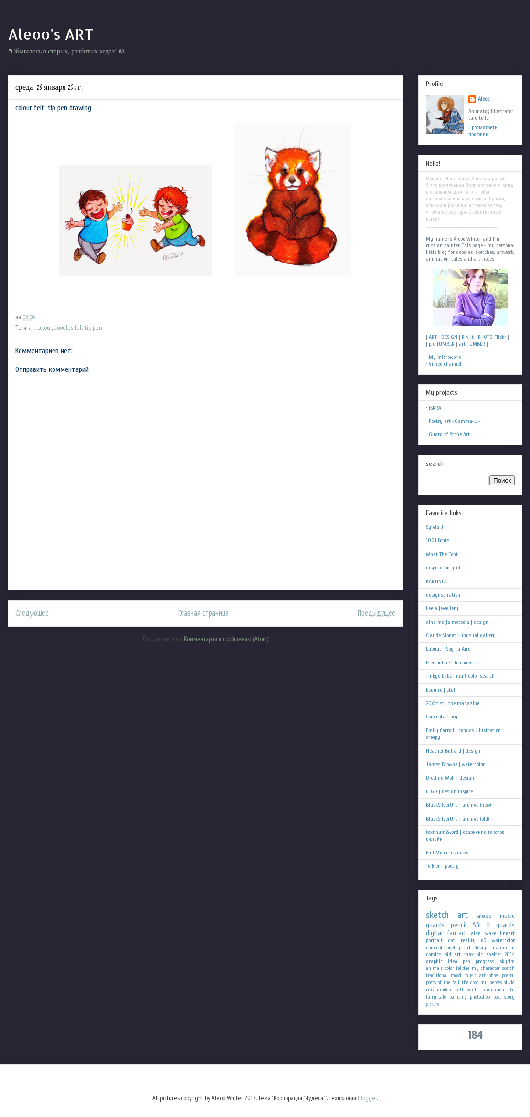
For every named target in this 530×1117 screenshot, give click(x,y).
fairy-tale (436, 997)
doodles (63, 327)
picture (432, 1004)
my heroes (491, 983)
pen (466, 961)
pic (480, 954)
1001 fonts (437, 540)
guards (435, 925)
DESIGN (449, 337)
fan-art (456, 933)
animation (493, 990)
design (481, 947)
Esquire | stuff (441, 689)
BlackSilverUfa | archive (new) (458, 804)
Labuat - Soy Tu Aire (448, 648)
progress (485, 961)
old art (453, 954)
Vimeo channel (445, 363)
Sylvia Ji (435, 527)
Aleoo (483, 98)
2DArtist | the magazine (452, 703)
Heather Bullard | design (453, 751)
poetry (508, 975)
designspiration (443, 594)
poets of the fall (442, 983)
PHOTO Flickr (492, 337)
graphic (434, 961)
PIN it (468, 337)
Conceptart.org (441, 716)
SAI (477, 925)
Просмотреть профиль (482, 130)
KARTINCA (436, 581)
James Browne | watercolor (455, 764)
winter (473, 990)
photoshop (480, 997)
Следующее (32, 613)
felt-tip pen (88, 327)
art (32, 327)
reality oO (474, 940)
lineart (507, 933)
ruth (460, 990)
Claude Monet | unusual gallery (461, 635)
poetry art (458, 947)
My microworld (445, 357)
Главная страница (203, 613)
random (445, 990)
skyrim (507, 961)
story (509, 997)
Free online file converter (453, 662)
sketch (437, 915)
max (469, 954)
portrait (434, 940)
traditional (437, 975)
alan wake (483, 933)
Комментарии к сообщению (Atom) (226, 638)
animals (434, 968)
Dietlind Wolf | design (450, 777)
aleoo (484, 916)
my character (486, 968)
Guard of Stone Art (449, 434)
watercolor (503, 940)
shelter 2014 (500, 954)
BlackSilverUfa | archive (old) (457, 818)
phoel (493, 975)
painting (458, 997)
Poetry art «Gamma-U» (454, 421)
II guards (501, 925)
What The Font (442, 554)
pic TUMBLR (442, 343)
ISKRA (435, 407)
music (507, 916)
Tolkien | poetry (442, 866)
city (511, 990)
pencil (458, 925)
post (497, 997)
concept (434, 947)
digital (434, 933)
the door (470, 983)
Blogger (367, 1098)
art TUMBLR (472, 343)
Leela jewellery (442, 608)
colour (44, 327)
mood (456, 975)
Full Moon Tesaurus (447, 852)
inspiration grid (443, 567)
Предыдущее (376, 613)
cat (451, 940)
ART (433, 337)
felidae (462, 968)
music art (475, 975)
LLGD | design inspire (449, 791)
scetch (508, 968)
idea (452, 961)
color (449, 968)
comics (433, 954)
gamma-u (504, 947)
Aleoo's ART (50, 34)
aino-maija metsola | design (457, 622)
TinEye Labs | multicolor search (460, 676)
